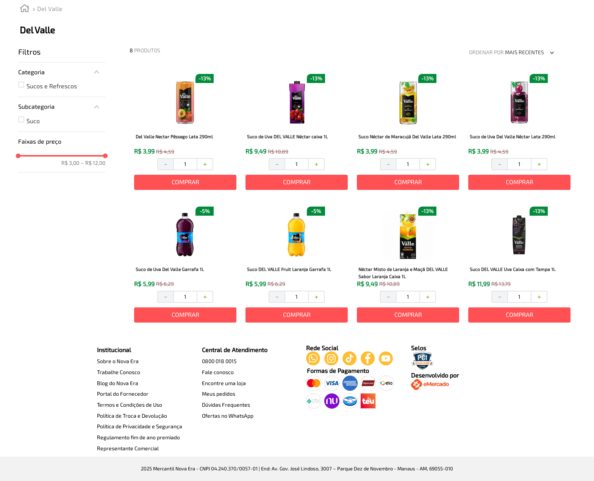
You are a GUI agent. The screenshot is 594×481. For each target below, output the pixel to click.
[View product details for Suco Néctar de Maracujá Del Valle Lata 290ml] (408, 132)
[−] (165, 164)
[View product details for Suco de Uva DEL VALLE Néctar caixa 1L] (296, 132)
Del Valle (50, 8)
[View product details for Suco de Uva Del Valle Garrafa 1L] (185, 265)
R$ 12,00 (93, 163)
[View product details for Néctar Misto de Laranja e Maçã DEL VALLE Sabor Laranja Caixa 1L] (408, 265)
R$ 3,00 (70, 163)
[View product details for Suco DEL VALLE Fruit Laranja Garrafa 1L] (296, 265)
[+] (205, 164)
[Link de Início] (24, 9)
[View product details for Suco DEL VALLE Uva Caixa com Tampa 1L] (519, 265)
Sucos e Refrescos (52, 85)
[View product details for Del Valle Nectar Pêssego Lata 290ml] (185, 132)
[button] (61, 72)
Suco (33, 120)
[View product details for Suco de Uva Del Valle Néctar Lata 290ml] (519, 132)
